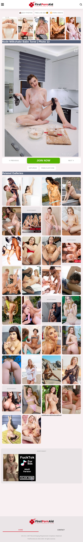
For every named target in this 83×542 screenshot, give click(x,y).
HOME (20, 530)
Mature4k (33, 168)
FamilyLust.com (47, 168)
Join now (43, 160)
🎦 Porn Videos (56, 13)
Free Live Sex (41, 13)
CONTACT (61, 530)
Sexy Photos (26, 13)
